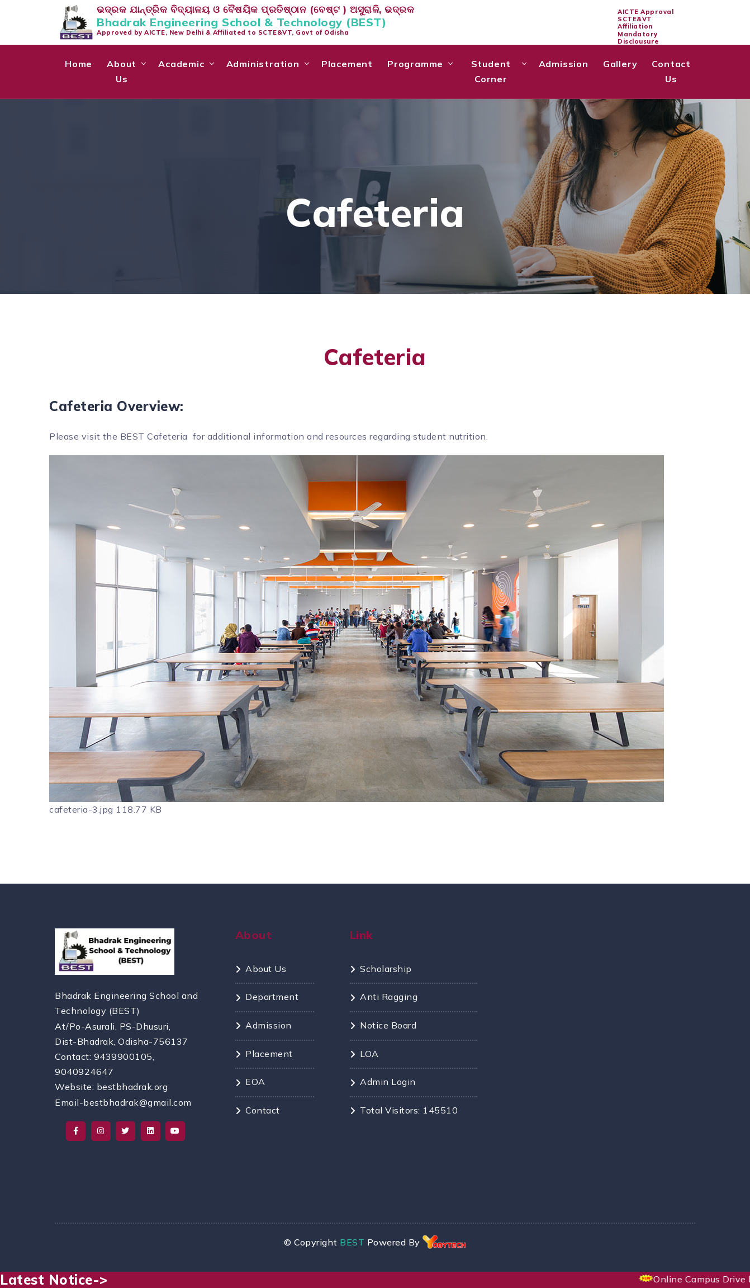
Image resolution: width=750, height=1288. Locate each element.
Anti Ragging (388, 996)
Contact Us (671, 71)
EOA (255, 1081)
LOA (369, 1053)
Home (78, 63)
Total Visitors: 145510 (409, 1110)
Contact (262, 1110)
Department (271, 996)
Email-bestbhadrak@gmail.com (123, 1102)
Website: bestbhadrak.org (111, 1086)
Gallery (620, 63)
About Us (121, 71)
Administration (263, 63)
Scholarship (386, 968)
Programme (415, 63)
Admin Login (388, 1081)
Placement (347, 63)
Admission (563, 63)
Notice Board (388, 1025)
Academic (181, 63)
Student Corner (491, 71)
